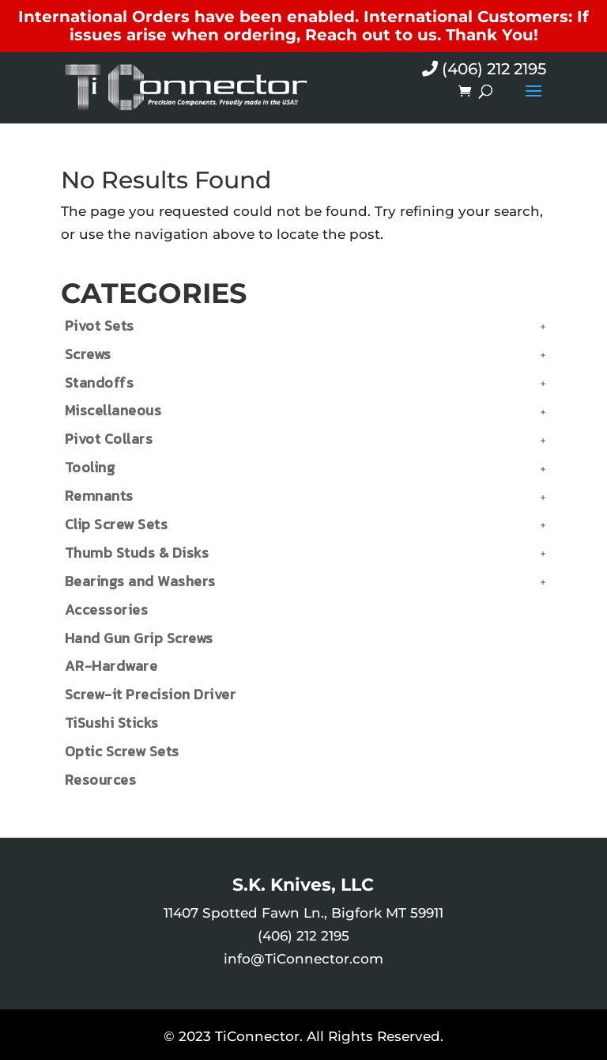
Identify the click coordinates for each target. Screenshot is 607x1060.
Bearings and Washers (140, 581)
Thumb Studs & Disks (137, 552)
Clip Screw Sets (116, 524)
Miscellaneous (113, 410)
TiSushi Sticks (112, 722)
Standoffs (99, 382)
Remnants (99, 495)
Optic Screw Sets (122, 751)
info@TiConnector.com (303, 959)
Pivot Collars (109, 438)
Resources (101, 779)
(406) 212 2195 (484, 68)
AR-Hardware (111, 665)
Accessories (107, 609)
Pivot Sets (99, 325)
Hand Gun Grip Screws (139, 638)
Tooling (90, 467)
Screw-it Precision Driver (150, 694)
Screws (88, 354)
